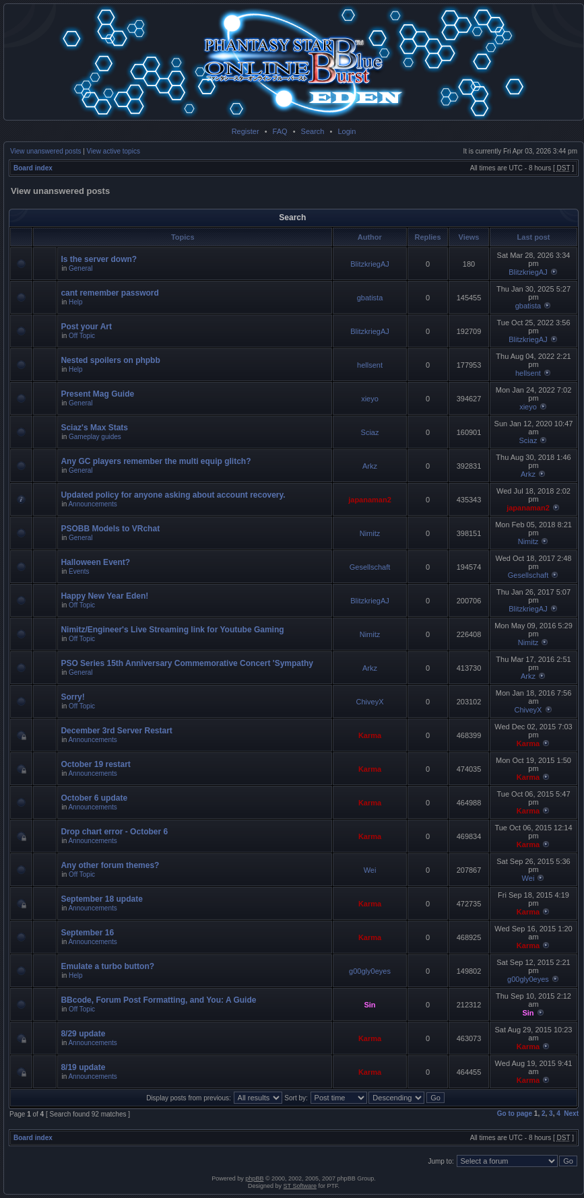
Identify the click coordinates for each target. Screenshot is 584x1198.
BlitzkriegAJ (369, 264)
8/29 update (83, 1033)
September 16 (87, 932)
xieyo (370, 399)
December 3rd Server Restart (116, 730)
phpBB (254, 1178)
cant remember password (109, 293)
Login (346, 131)
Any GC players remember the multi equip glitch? (156, 461)
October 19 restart (95, 764)
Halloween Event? (95, 562)
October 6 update (94, 798)
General (81, 268)
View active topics (113, 151)
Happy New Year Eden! (104, 596)
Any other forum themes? (110, 865)
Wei (370, 870)
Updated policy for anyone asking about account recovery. (173, 495)
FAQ (280, 131)
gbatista (370, 298)
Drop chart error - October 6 (114, 831)
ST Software (300, 1186)
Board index (33, 168)
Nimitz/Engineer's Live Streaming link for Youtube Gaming (172, 629)
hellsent (370, 365)
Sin (369, 1005)
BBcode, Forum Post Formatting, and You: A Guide (158, 1000)
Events (79, 571)
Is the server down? (99, 259)
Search (313, 131)
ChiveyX (370, 702)
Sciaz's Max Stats (94, 427)
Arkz (369, 466)
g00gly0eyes (370, 971)
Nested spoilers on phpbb (110, 360)
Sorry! (72, 697)
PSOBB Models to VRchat (110, 528)
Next (571, 1113)
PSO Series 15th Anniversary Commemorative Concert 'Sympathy (187, 663)
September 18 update (101, 899)
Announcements (92, 504)
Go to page (514, 1113)
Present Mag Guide (97, 394)
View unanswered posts (45, 151)
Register (245, 131)
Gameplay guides (95, 436)
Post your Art (86, 326)
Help (76, 302)
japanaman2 (369, 500)
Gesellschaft (370, 567)
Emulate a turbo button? (107, 966)
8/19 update (83, 1067)
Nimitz (370, 533)
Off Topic (82, 335)
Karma (369, 735)
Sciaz (370, 432)
